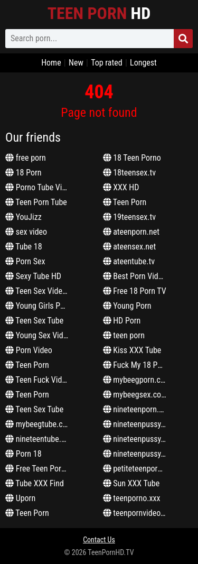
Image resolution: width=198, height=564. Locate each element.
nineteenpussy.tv (136, 454)
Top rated (106, 63)
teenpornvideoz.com (142, 513)
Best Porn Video (135, 276)
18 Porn (23, 173)
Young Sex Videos (40, 335)
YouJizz (23, 217)
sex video (26, 232)
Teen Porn (27, 365)
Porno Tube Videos (41, 187)
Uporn (20, 498)
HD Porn (122, 321)
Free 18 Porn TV (134, 291)
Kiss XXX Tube (132, 350)
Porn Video (28, 350)
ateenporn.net (131, 232)
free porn (25, 158)
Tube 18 (23, 247)
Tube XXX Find (34, 483)
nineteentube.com (40, 439)
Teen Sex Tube (34, 321)
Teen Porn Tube (36, 202)
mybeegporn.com (137, 380)
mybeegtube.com (39, 424)
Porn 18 (23, 454)
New (76, 63)
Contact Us (99, 539)
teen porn (124, 335)
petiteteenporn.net (139, 469)
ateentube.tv (129, 261)
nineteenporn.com (138, 409)
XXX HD (121, 187)
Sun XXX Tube (131, 483)
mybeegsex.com (135, 395)
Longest (143, 63)
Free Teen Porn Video (45, 469)
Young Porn (127, 306)
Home (51, 63)
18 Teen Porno (132, 158)
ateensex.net (129, 247)
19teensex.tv (129, 217)
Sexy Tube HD (33, 276)
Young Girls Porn (38, 306)
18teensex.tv (129, 173)
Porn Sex (25, 261)
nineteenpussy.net (138, 439)
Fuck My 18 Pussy (138, 365)
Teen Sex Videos (37, 291)
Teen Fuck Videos (39, 380)
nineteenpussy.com (140, 424)
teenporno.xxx (132, 498)
